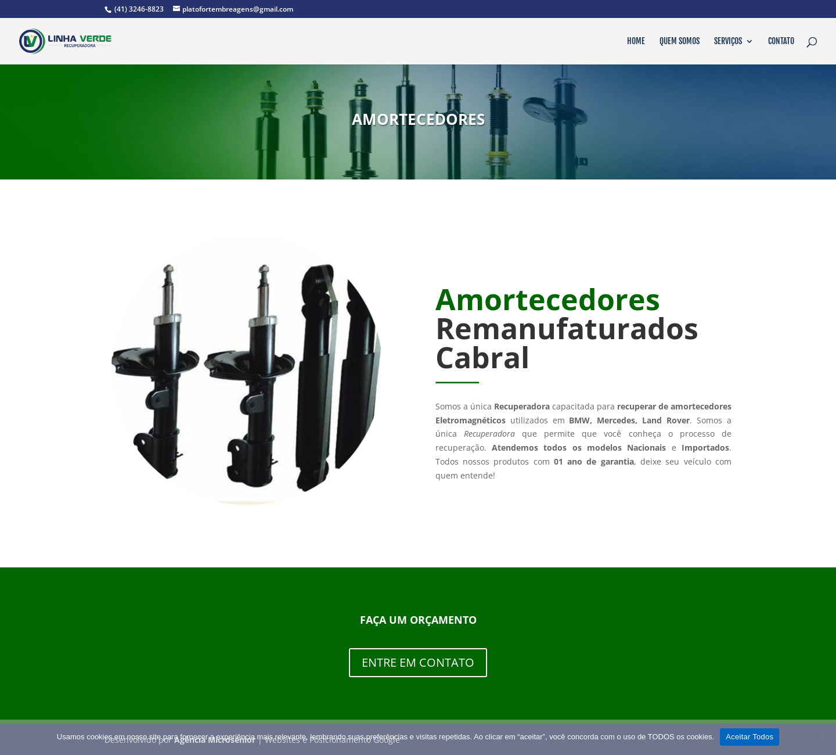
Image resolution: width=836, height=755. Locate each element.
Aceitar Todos (749, 736)
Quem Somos (680, 41)
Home (636, 41)
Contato (781, 41)
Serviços (728, 41)
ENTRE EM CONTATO (418, 662)
